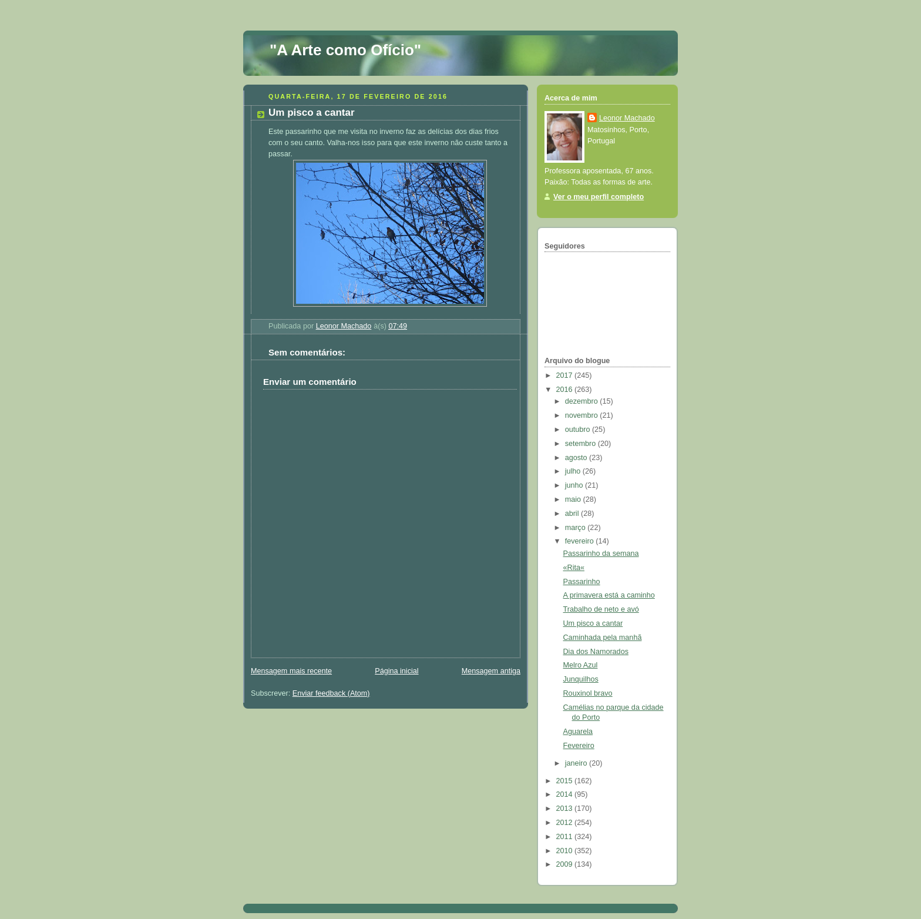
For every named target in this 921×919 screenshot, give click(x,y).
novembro (582, 415)
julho (574, 471)
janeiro (577, 763)
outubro (578, 429)
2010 (565, 851)
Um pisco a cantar (593, 623)
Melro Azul (580, 665)
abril (573, 513)
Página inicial (396, 671)
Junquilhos (581, 679)
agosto (577, 458)
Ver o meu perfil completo (598, 197)
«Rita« (573, 568)
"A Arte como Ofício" (345, 50)
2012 (565, 823)
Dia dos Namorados (595, 652)
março (576, 528)
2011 (565, 837)
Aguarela (578, 731)
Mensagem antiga (491, 671)
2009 (565, 864)
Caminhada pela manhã (602, 637)
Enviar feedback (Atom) (331, 693)
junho (575, 485)
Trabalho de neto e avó (601, 609)
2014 (565, 794)
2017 (565, 375)
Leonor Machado (627, 118)
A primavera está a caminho (609, 595)
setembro (581, 444)
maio (574, 499)
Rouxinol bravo (588, 693)
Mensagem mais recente (291, 671)
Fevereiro (578, 746)
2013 (565, 808)
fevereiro (580, 541)
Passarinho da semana (601, 553)
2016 (565, 389)
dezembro (582, 401)
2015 (565, 781)
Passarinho (581, 582)
